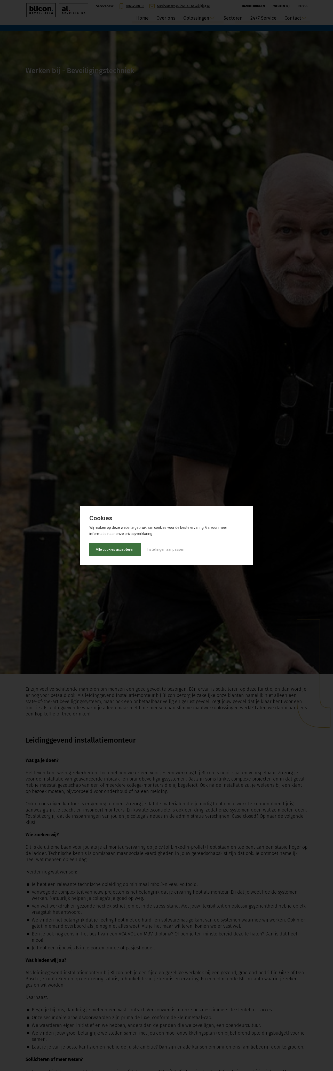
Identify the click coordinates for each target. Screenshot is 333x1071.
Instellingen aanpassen (165, 549)
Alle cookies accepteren (115, 549)
